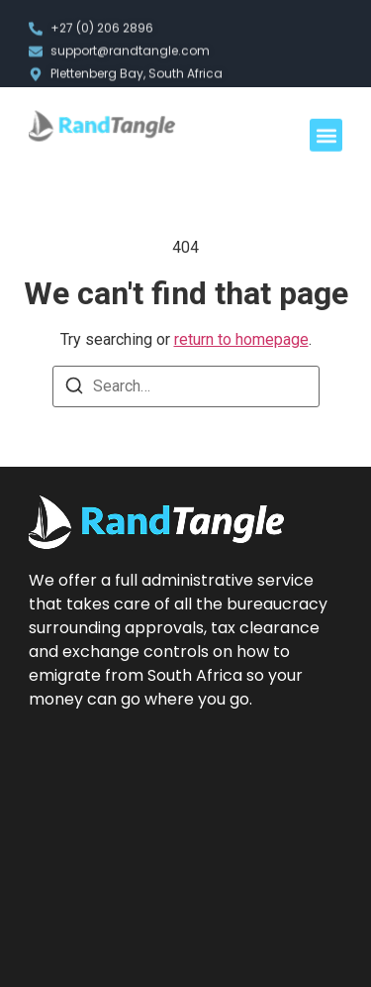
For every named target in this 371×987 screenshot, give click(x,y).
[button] (326, 137)
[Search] (74, 389)
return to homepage (241, 339)
